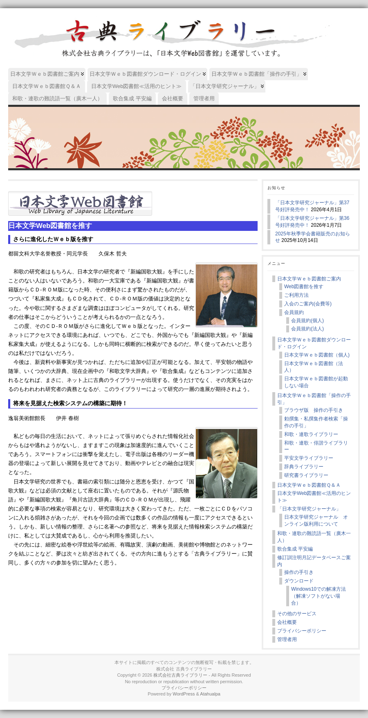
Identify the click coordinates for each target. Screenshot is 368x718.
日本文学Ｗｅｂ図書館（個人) (317, 355)
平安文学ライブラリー (308, 458)
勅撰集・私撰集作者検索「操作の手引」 (316, 422)
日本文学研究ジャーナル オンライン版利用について (316, 520)
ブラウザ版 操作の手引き (313, 410)
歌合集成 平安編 (295, 549)
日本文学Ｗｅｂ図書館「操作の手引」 (314, 399)
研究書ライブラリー (306, 475)
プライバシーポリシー (301, 631)
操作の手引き (299, 572)
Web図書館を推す (303, 286)
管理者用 (287, 639)
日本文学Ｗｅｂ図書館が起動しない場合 (316, 382)
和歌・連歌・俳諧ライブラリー (316, 446)
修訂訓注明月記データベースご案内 (314, 561)
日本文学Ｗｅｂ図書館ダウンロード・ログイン (314, 343)
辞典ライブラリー (303, 467)
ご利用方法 (296, 295)
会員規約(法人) (307, 329)
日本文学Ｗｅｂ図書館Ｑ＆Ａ (309, 485)
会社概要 (287, 622)
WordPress (184, 693)
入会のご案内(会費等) (308, 304)
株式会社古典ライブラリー (180, 675)
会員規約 (294, 312)
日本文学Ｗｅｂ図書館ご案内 (309, 279)
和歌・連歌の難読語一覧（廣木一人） (314, 537)
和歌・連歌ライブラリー (311, 434)
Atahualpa (210, 693)
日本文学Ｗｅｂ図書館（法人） (313, 367)
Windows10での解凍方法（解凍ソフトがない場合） (318, 596)
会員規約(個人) (307, 320)
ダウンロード (299, 581)
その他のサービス (296, 613)
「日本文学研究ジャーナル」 (309, 509)
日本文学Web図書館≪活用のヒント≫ (314, 496)
